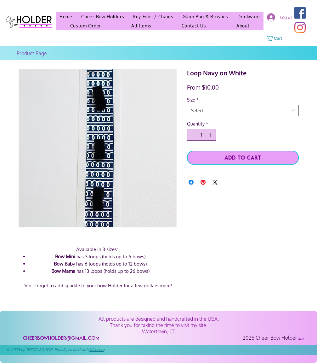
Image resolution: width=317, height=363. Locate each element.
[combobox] (243, 110)
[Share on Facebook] (191, 182)
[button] (243, 25)
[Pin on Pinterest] (203, 182)
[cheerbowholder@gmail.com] (61, 338)
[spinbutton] (201, 134)
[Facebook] (300, 13)
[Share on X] (215, 182)
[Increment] (211, 134)
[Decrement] (192, 134)
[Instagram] (300, 27)
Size (193, 99)
